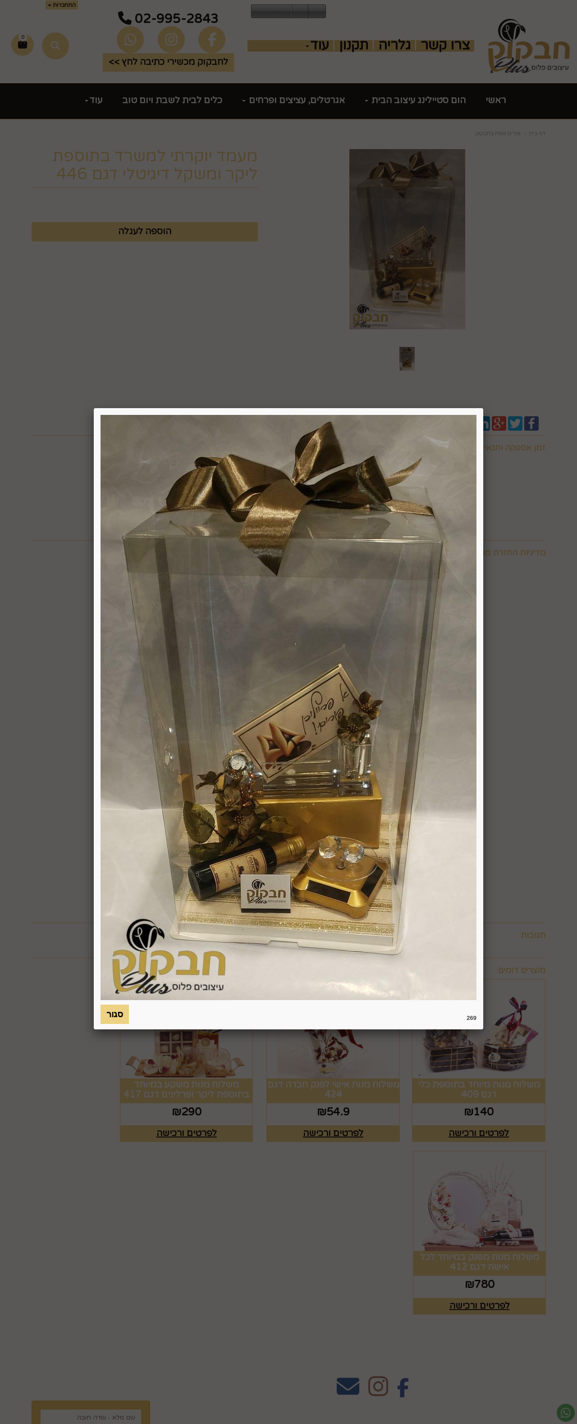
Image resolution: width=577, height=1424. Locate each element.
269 (471, 1018)
